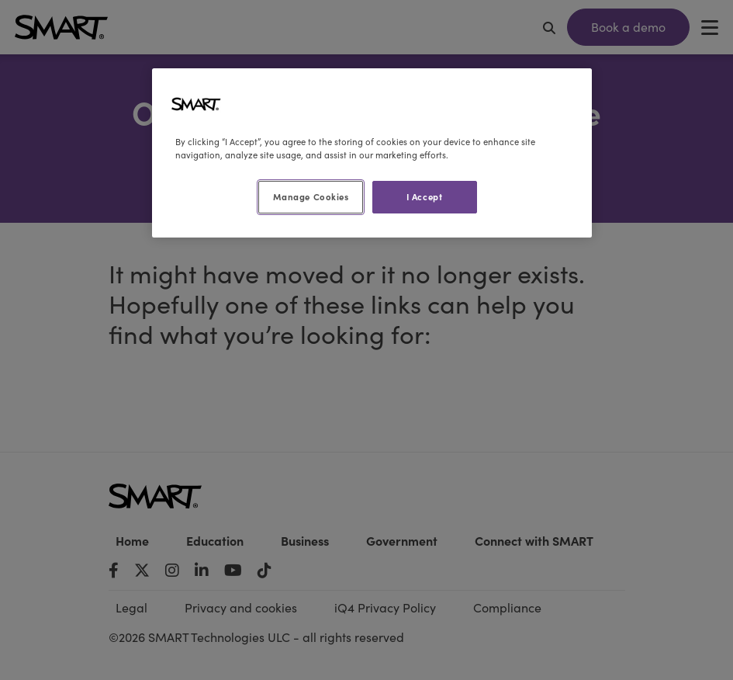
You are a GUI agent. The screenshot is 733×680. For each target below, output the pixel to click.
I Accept (424, 196)
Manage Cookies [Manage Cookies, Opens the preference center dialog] (311, 196)
